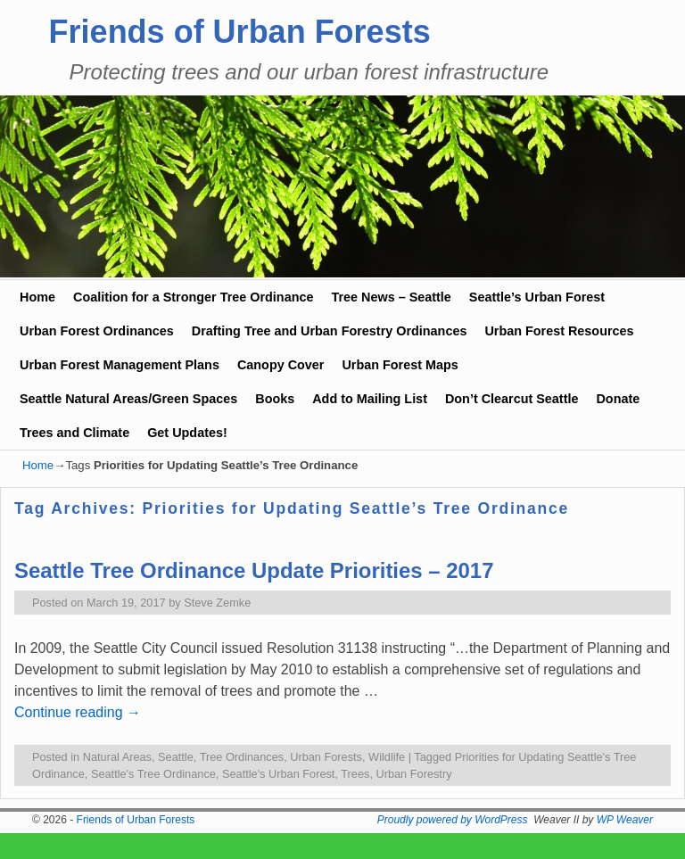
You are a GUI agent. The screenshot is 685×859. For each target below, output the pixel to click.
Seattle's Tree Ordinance (153, 774)
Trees (355, 774)
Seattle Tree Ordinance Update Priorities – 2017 (254, 570)
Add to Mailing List (369, 399)
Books (274, 399)
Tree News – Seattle (390, 297)
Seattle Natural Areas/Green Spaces (128, 399)
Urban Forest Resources (558, 331)
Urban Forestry (413, 774)
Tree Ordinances (242, 757)
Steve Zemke (217, 602)
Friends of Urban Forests (240, 31)
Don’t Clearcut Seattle (512, 399)
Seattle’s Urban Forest (537, 297)
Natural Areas (117, 757)
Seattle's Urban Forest (278, 774)
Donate (618, 399)
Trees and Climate (74, 432)
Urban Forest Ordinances (97, 331)
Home (37, 297)
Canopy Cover (281, 365)
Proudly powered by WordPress (452, 820)
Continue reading (77, 712)
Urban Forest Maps (400, 365)
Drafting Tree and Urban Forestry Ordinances (329, 331)
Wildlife (386, 757)
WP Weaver (625, 820)
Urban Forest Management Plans (119, 365)
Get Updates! (187, 432)
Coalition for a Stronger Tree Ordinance (193, 297)
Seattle (176, 757)
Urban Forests (326, 757)
